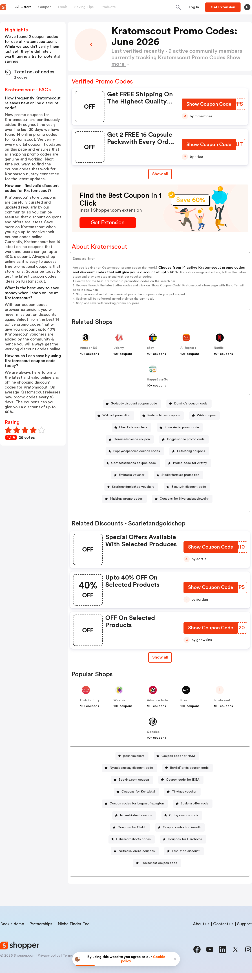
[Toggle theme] (247, 7)
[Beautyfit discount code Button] (187, 487)
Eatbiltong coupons (191, 451)
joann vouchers (133, 756)
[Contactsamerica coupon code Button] (132, 463)
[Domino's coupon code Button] (189, 404)
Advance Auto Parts (162, 700)
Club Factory (90, 700)
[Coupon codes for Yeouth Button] (180, 827)
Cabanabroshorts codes (133, 839)
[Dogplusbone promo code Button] (184, 439)
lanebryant (222, 700)
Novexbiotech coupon (136, 815)
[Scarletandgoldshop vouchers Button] (131, 487)
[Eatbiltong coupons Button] (189, 451)
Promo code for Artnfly (190, 463)
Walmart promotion (116, 415)
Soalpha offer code (194, 803)
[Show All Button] (160, 657)
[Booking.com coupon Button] (132, 780)
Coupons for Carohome (185, 839)
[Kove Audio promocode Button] (180, 427)
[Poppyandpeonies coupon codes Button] (135, 451)
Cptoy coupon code (183, 815)
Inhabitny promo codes (126, 498)
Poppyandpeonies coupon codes (136, 451)
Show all (160, 657)
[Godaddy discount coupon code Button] (132, 404)
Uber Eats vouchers (133, 427)
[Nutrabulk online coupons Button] (135, 851)
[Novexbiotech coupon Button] (134, 815)
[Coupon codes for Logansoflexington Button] (135, 803)
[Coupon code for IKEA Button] (180, 780)
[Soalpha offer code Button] (192, 803)
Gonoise (153, 732)
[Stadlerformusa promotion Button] (178, 475)
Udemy (118, 347)
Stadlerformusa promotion (180, 475)
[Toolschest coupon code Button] (157, 863)
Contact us (223, 924)
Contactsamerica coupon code (133, 463)
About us (201, 924)
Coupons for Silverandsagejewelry (184, 498)
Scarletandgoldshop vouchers (133, 486)
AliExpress (188, 347)
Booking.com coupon (134, 779)
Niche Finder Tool (74, 924)
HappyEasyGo (157, 379)
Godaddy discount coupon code (134, 403)
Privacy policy (49, 955)
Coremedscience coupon (132, 439)
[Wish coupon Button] (204, 415)
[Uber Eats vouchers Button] (131, 427)
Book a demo (12, 924)
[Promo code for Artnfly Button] (188, 463)
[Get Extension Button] (108, 222)
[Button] (193, 7)
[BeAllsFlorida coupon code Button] (187, 768)
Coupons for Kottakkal (138, 791)
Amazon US (88, 347)
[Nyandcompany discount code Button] (129, 768)
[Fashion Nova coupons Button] (162, 415)
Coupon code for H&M (178, 756)
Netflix (218, 347)
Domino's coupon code (191, 403)
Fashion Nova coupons (163, 415)
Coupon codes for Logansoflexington (137, 803)
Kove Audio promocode (181, 427)
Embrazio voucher (131, 475)
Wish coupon (206, 415)
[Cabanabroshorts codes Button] (131, 839)
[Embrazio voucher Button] (129, 475)
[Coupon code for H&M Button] (176, 756)
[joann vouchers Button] (131, 756)
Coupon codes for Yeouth (182, 827)
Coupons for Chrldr (132, 827)
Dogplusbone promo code (186, 439)
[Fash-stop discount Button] (184, 851)
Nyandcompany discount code (131, 767)
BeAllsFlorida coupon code (189, 767)
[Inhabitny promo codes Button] (124, 499)
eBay (150, 347)
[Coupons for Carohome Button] (183, 839)
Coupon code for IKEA (182, 779)
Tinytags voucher (184, 791)
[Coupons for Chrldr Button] (130, 827)
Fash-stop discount (186, 851)
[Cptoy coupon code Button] (181, 815)
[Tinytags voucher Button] (182, 792)
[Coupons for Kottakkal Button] (136, 792)
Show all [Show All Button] (160, 174)
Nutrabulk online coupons (137, 851)
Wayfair (119, 700)
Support (244, 924)
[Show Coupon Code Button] (209, 105)
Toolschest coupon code (159, 863)
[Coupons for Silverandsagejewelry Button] (182, 499)
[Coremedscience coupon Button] (130, 439)
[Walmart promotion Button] (114, 415)
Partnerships (40, 924)
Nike (183, 700)
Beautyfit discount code (188, 486)
